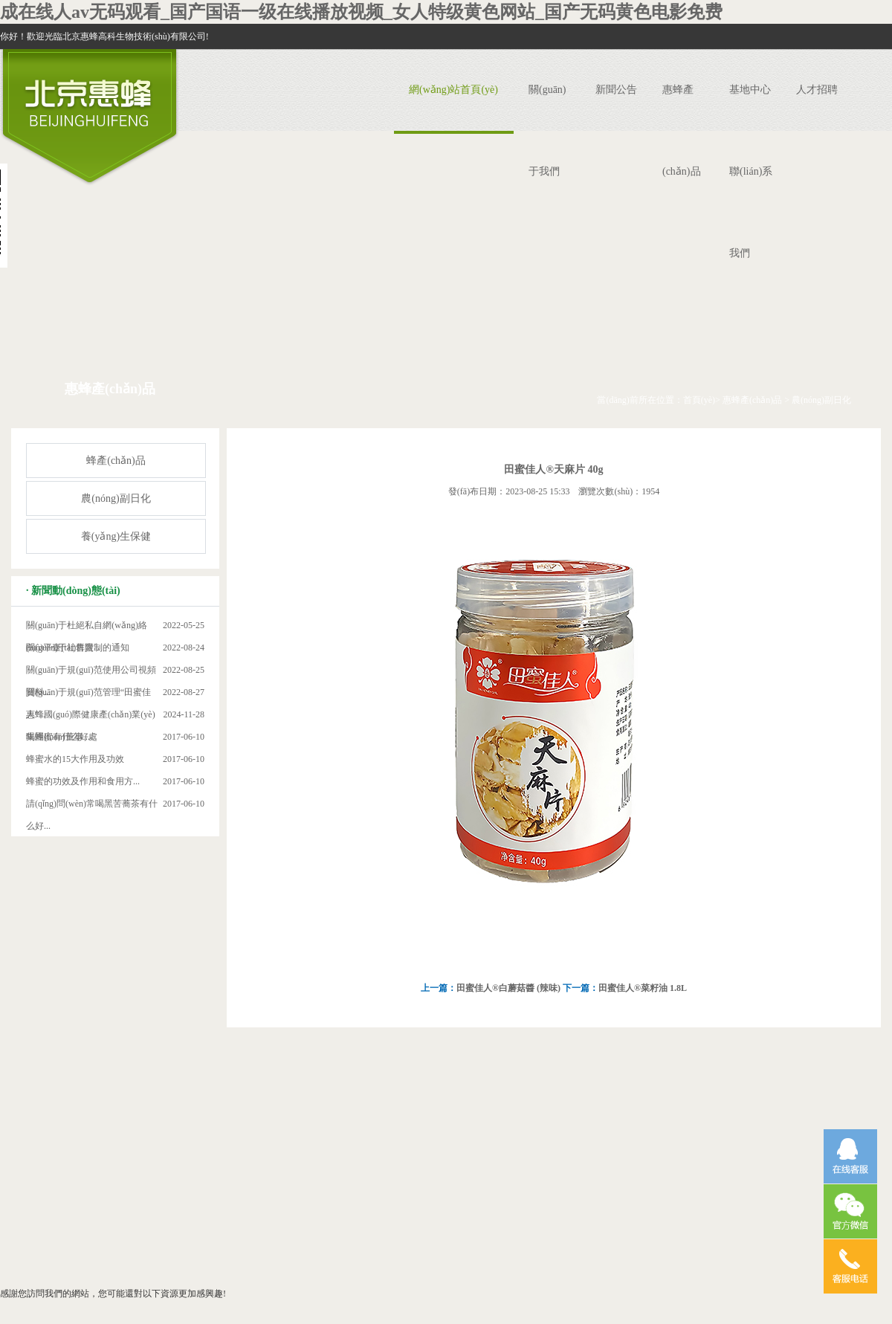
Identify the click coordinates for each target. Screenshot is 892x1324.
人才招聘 (817, 89)
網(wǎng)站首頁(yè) (453, 89)
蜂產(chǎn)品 (116, 460)
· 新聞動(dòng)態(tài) (73, 590)
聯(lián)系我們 (750, 212)
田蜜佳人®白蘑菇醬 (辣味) (509, 988)
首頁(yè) (699, 400)
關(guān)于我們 (547, 130)
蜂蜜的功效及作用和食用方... (83, 781)
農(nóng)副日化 (821, 400)
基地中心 (750, 89)
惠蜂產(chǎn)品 (681, 130)
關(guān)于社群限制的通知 (77, 647)
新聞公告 (616, 89)
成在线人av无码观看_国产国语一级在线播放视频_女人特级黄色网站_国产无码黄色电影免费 (361, 12)
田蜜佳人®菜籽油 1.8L (642, 988)
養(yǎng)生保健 (116, 536)
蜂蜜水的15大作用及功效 (75, 759)
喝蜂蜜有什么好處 (61, 737)
